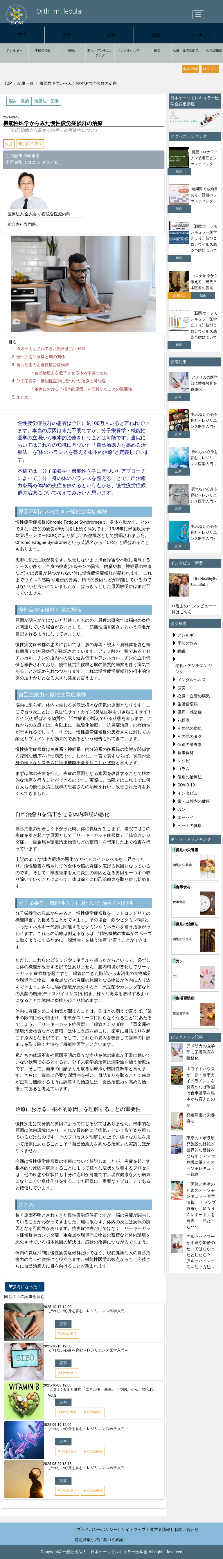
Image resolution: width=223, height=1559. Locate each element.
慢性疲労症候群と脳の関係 (40, 356)
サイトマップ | (134, 1529)
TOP (22, 35)
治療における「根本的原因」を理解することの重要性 (83, 389)
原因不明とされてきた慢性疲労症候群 (50, 348)
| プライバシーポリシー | (97, 1529)
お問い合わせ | (187, 1529)
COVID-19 (186, 785)
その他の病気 (189, 728)
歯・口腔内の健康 (193, 801)
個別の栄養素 (189, 744)
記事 (111, 35)
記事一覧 (25, 83)
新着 (67, 35)
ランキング (200, 35)
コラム (183, 768)
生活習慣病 (187, 704)
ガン (181, 809)
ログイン (210, 69)
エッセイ (185, 817)
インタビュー (189, 793)
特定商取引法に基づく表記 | (100, 1539)
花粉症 (183, 720)
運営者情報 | (161, 1529)
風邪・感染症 (189, 712)
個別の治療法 (30, 143)
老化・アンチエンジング (100, 53)
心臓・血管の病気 (186, 50)
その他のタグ (189, 736)
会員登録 (190, 69)
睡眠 (71, 50)
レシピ (183, 760)
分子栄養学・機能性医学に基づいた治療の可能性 (61, 381)
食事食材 (185, 752)
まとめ (22, 397)
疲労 (157, 50)
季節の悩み (43, 50)
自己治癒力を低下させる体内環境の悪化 (71, 373)
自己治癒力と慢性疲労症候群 (42, 364)
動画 (156, 35)
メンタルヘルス (128, 50)
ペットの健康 (189, 825)
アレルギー (14, 50)
